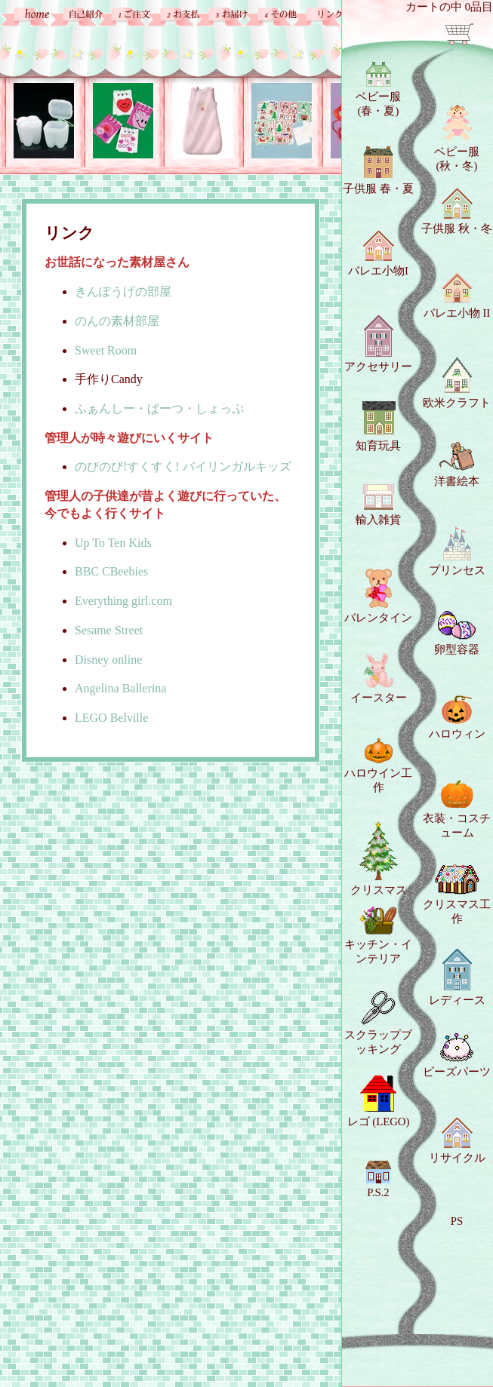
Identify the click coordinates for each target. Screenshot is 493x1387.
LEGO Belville (111, 717)
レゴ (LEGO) (378, 1102)
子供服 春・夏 (378, 170)
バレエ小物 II (457, 296)
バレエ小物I (378, 254)
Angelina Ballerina (120, 688)
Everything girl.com (123, 600)
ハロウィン (457, 717)
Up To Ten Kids (113, 542)
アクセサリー (378, 344)
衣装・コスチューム (457, 809)
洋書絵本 (456, 464)
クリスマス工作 (457, 894)
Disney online (108, 659)
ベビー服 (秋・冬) (456, 138)
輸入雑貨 (378, 505)
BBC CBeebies (111, 571)
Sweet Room (106, 350)
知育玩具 (378, 426)
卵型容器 (456, 633)
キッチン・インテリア (378, 936)
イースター (378, 678)
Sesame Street (109, 630)
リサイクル (457, 1141)
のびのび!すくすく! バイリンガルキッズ (183, 466)
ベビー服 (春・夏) (378, 89)
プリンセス (457, 551)
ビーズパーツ (457, 1055)
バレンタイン (378, 596)
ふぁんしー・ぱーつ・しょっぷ (159, 408)
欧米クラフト (457, 383)
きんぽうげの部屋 (123, 291)
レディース (457, 977)
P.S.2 (378, 1179)
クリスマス (378, 859)
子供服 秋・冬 (456, 212)
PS (457, 1221)
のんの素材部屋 (117, 321)
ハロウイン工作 (378, 765)
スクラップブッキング (378, 1023)
